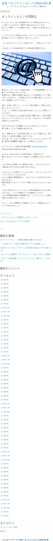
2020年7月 (4, 376)
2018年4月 (4, 484)
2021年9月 (4, 320)
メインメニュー (5, 11)
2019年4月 (4, 436)
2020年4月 (4, 388)
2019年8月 (4, 420)
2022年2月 (4, 300)
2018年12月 (5, 452)
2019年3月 (4, 440)
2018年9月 (4, 464)
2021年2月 (4, 348)
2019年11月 (5, 408)
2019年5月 (4, 432)
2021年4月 (4, 340)
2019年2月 (4, 444)
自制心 (23, 115)
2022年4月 (4, 292)
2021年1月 (4, 352)
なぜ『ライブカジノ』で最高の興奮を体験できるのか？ (21, 240)
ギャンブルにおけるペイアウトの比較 (15, 221)
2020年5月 (4, 384)
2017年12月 (5, 500)
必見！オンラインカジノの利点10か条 (26, 3)
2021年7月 (4, 328)
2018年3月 (4, 488)
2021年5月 (4, 336)
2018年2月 (4, 492)
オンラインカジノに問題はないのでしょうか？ (19, 217)
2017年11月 (5, 504)
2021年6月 (4, 332)
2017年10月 (5, 508)
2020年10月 (5, 364)
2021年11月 (5, 312)
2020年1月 (4, 400)
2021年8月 (4, 324)
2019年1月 (4, 448)
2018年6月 (4, 476)
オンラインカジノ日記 (8, 527)
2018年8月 (4, 468)
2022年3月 (4, 296)
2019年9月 (4, 416)
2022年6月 (4, 284)
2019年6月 (4, 428)
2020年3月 (4, 392)
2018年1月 (4, 496)
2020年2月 (4, 396)
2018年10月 (5, 460)
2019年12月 (5, 404)
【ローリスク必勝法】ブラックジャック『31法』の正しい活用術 (25, 254)
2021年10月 (5, 316)
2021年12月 (5, 308)
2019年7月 (4, 424)
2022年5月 (4, 288)
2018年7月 (4, 472)
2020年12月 (5, 356)
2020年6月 (4, 380)
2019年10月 (5, 412)
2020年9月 (4, 368)
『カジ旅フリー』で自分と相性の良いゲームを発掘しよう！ (23, 244)
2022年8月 (4, 280)
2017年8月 (4, 516)
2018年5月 (4, 480)
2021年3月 (4, 344)
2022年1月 (4, 304)
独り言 (3, 531)
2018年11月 (5, 456)
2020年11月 (5, 360)
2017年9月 (4, 512)
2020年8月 (4, 372)
